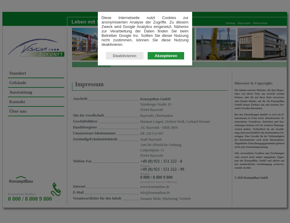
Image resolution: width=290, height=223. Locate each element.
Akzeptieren (166, 66)
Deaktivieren (124, 66)
